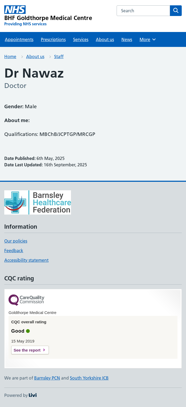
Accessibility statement (26, 260)
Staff (59, 56)
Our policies (15, 241)
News (126, 39)
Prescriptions (53, 39)
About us (105, 39)
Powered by (20, 395)
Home (10, 56)
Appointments (19, 39)
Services (80, 39)
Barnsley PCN (47, 378)
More (148, 39)
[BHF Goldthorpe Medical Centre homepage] (48, 16)
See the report (27, 350)
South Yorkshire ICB (89, 378)
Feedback (13, 250)
